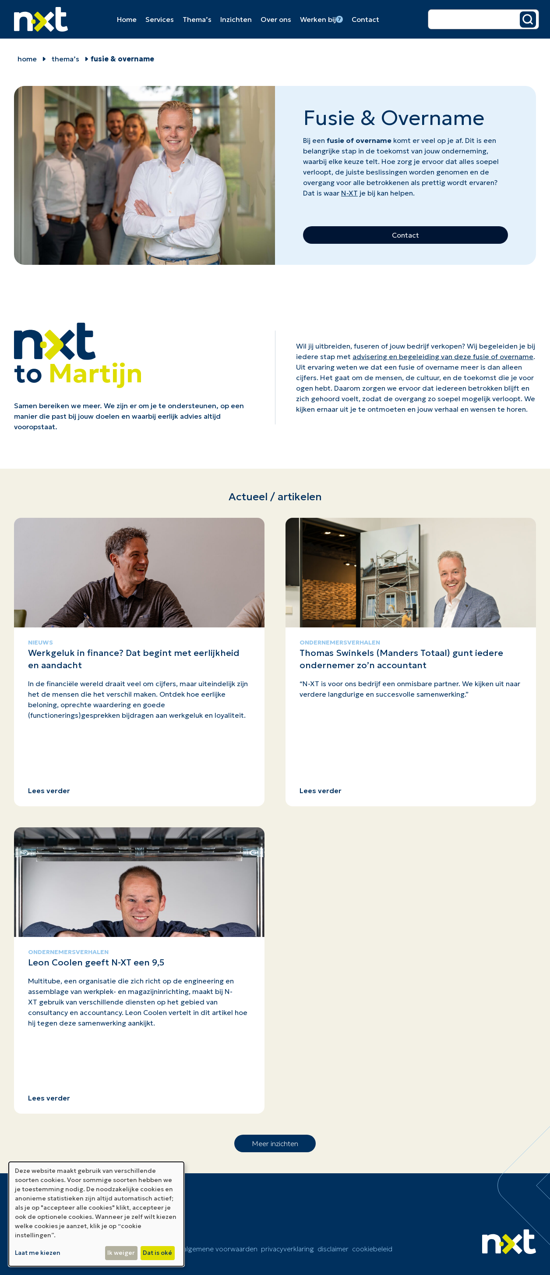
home (27, 58)
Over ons (276, 19)
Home (127, 19)
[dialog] (96, 1214)
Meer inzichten (275, 1143)
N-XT (349, 193)
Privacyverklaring (287, 1248)
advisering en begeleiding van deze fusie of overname (443, 356)
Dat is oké (157, 1253)
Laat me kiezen (37, 1253)
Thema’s (197, 19)
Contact (365, 19)
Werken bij (321, 19)
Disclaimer (333, 1248)
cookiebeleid (372, 1248)
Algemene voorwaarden (220, 1248)
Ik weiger (121, 1253)
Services (159, 19)
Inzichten (236, 19)
